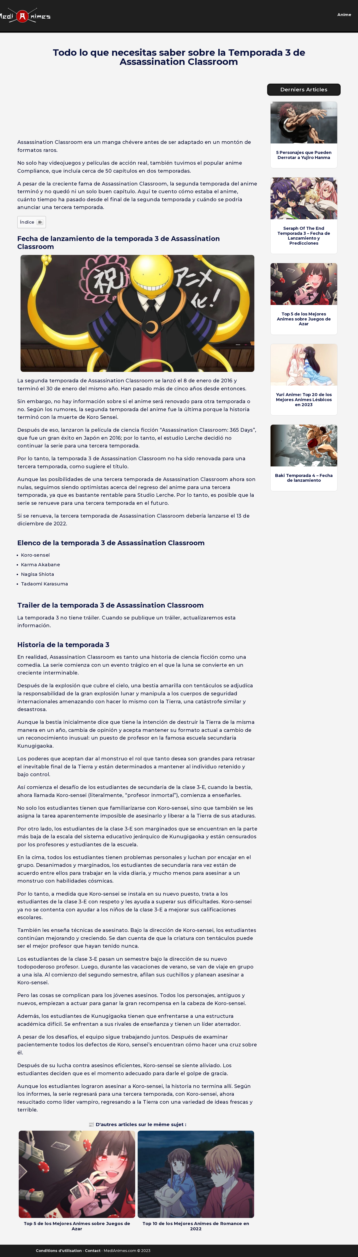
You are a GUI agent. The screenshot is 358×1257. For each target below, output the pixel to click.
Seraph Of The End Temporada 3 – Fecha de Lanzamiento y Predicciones (303, 236)
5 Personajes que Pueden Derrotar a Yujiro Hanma (304, 155)
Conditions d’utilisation (59, 1251)
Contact (92, 1251)
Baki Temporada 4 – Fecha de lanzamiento (304, 478)
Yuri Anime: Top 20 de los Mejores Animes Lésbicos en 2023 (304, 399)
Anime (344, 14)
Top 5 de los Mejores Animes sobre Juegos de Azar (304, 319)
